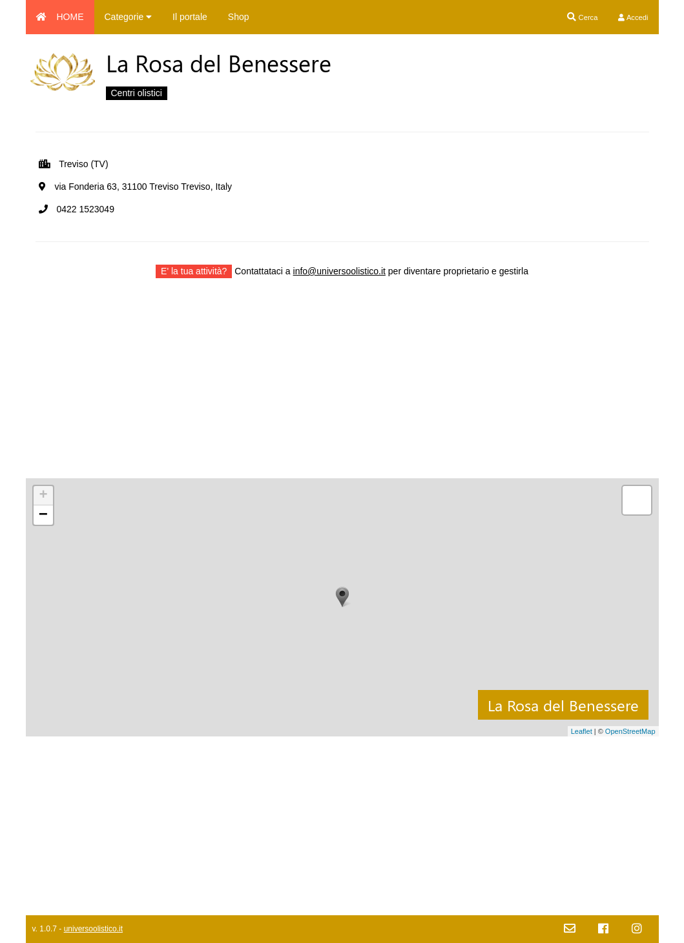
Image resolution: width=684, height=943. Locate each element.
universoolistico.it (93, 928)
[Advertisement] (342, 388)
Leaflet (581, 731)
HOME (60, 17)
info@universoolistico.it (339, 271)
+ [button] (43, 495)
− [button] (43, 515)
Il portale (189, 17)
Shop (238, 17)
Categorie (128, 17)
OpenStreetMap (630, 731)
